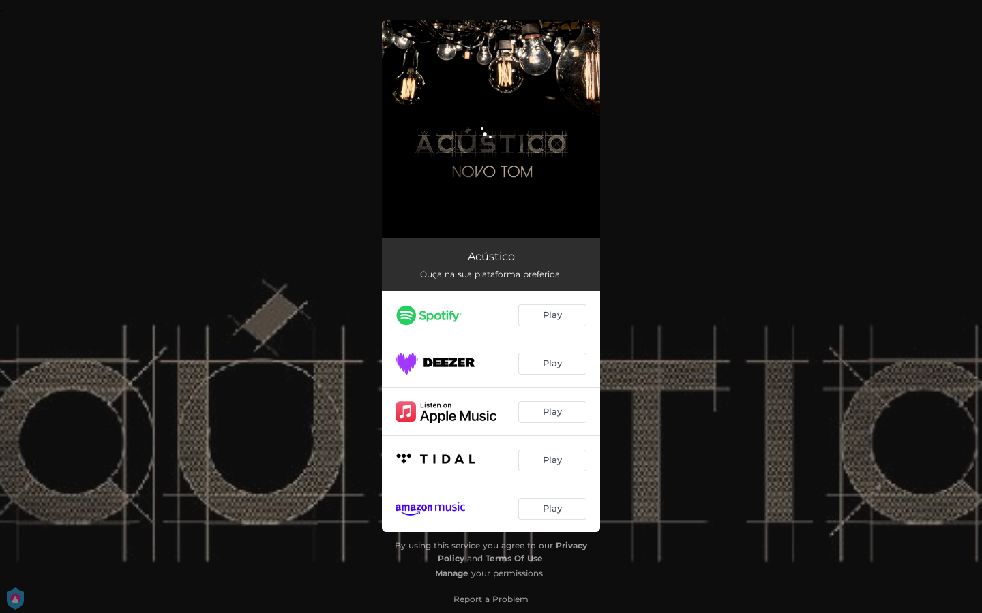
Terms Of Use (514, 558)
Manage (451, 573)
